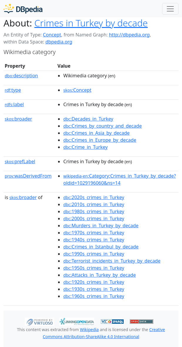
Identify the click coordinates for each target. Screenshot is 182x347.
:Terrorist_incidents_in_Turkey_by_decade (111, 261)
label (14, 104)
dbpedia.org (58, 42)
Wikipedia (89, 329)
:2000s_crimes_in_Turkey (93, 218)
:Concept (77, 90)
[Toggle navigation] (170, 9)
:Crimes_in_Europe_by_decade (99, 140)
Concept (52, 34)
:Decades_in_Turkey (88, 119)
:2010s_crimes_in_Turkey (93, 204)
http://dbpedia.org (129, 34)
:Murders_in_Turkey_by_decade (101, 225)
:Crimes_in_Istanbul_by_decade (101, 246)
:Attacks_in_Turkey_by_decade (99, 275)
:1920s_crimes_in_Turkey (93, 282)
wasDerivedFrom (28, 176)
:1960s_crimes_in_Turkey (93, 296)
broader (18, 119)
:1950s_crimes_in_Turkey (93, 268)
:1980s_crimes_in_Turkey (93, 211)
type (13, 90)
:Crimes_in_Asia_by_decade (96, 133)
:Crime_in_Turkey (85, 147)
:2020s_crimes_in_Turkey (93, 197)
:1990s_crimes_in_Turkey (93, 254)
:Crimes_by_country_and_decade (102, 126)
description (21, 75)
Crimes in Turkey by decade (91, 23)
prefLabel (20, 161)
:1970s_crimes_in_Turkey (93, 232)
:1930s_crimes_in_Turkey (93, 289)
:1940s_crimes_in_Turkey (93, 239)
